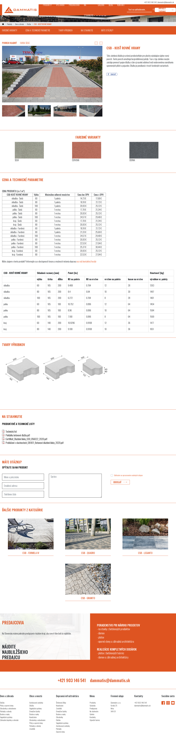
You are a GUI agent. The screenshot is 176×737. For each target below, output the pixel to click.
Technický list (11, 431)
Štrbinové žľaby (61, 702)
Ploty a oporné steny (6, 705)
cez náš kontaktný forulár (86, 261)
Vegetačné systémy (6, 717)
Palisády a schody (5, 711)
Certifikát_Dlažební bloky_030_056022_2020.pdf (26, 439)
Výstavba (92, 705)
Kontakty (93, 717)
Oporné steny (60, 731)
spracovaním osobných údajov (132, 475)
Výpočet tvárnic (95, 720)
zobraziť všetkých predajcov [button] (18, 662)
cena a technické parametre (37, 30)
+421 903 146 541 (150, 2)
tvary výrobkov (65, 30)
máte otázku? (107, 30)
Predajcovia (93, 708)
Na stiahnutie (94, 711)
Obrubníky (59, 717)
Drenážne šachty (34, 711)
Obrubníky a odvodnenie (8, 708)
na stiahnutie (87, 30)
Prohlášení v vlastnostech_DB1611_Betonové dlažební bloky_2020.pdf (35, 443)
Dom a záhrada (19, 24)
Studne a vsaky (5, 714)
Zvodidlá (32, 728)
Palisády (58, 728)
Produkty (9, 24)
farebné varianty (9, 30)
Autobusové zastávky (36, 702)
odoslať (120, 482)
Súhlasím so (128, 475)
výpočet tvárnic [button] (166, 10)
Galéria (92, 714)
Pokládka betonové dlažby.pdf (18, 435)
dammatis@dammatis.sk (166, 2)
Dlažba (29, 24)
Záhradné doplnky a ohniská (9, 720)
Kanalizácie (33, 717)
